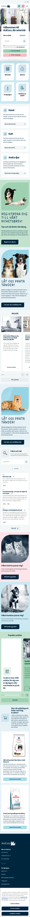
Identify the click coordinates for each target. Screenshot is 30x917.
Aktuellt (3, 874)
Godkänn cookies (15, 913)
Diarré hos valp (9, 477)
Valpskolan (4, 881)
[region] (15, 902)
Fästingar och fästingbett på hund (14, 510)
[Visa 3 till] (15, 528)
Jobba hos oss (6, 855)
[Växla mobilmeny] (27, 6)
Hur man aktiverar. (21, 47)
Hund (4, 485)
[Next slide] (27, 374)
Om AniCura (4, 852)
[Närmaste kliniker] (15, 51)
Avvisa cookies (15, 908)
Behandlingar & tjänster (7, 877)
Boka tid (4, 871)
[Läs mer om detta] (11, 367)
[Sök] (24, 41)
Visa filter (15, 469)
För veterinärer (5, 859)
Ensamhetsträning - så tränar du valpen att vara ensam (15, 492)
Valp (8, 504)
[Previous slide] (22, 374)
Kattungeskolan (5, 884)
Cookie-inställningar (15, 903)
